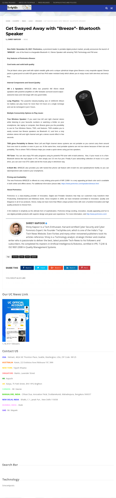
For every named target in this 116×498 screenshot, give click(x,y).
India (24, 21)
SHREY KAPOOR (35, 223)
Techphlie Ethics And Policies (64, 2)
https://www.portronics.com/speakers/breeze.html (80, 184)
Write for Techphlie (27, 2)
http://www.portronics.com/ (96, 214)
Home (8, 21)
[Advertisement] (58, 440)
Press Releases (44, 2)
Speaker (38, 21)
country (16, 21)
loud (31, 21)
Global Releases (8, 2)
